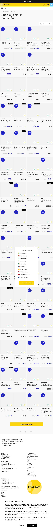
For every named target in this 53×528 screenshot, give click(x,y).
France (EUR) (22, 266)
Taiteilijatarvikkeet (31, 454)
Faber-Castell (30, 471)
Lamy (28, 470)
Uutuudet (29, 463)
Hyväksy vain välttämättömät (28, 519)
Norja (2, 493)
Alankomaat (3, 496)
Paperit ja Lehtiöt (31, 459)
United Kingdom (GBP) (24, 274)
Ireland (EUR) (22, 264)
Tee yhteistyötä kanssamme (8, 464)
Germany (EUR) (22, 269)
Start (3, 11)
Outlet (28, 461)
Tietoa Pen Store (5, 457)
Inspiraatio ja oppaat (6, 463)
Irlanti (2, 498)
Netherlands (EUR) (23, 272)
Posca (28, 473)
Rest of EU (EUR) (23, 277)
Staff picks (29, 464)
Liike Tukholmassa (5, 459)
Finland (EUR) (22, 261)
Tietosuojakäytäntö (5, 470)
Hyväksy (32, 525)
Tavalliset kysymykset (6, 456)
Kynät (28, 457)
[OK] (26, 8)
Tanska (2, 495)
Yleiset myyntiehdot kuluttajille (8, 468)
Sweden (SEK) (22, 253)
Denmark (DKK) (22, 258)
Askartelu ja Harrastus (32, 456)
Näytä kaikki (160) (31, 476)
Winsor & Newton (31, 474)
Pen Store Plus (4, 461)
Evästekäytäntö (5, 471)
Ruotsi (2, 492)
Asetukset (21, 525)
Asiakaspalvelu (4, 454)
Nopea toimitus (26, 1)
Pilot (28, 469)
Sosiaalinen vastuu (5, 466)
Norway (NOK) (22, 255)
